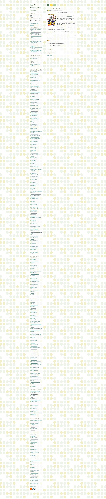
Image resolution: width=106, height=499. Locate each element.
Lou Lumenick (33, 250)
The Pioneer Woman (34, 439)
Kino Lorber (33, 275)
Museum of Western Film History (36, 420)
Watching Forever (34, 128)
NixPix (32, 121)
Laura (31, 16)
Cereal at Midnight (34, 115)
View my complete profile (34, 23)
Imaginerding (33, 315)
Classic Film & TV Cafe (35, 100)
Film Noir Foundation (34, 252)
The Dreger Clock (34, 408)
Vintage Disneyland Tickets (35, 321)
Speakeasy (33, 89)
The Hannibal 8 (33, 81)
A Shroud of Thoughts (34, 148)
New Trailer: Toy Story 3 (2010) (56, 10)
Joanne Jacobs (33, 474)
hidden (62, 29)
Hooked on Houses (34, 471)
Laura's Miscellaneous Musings (35, 7)
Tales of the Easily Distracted (36, 217)
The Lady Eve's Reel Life (35, 118)
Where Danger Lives (34, 240)
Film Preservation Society (35, 290)
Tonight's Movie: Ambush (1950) (36, 52)
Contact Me (32, 25)
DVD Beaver (33, 268)
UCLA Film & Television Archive (36, 361)
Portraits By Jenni (34, 173)
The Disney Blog (34, 312)
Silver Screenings (34, 124)
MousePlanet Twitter (34, 305)
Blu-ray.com (33, 269)
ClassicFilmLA (33, 386)
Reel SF (32, 239)
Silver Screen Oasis (34, 246)
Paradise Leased (34, 401)
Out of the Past (33, 77)
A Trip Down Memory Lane (35, 226)
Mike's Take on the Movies (35, 167)
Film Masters (33, 288)
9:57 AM (49, 49)
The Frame (33, 188)
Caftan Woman (33, 243)
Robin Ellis (33, 443)
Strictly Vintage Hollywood (35, 138)
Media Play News (34, 265)
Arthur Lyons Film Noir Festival (36, 379)
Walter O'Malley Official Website (36, 412)
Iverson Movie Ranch (34, 405)
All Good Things (33, 227)
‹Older (51, 55)
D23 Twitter (33, 343)
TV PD (32, 83)
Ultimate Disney (33, 309)
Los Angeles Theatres (34, 376)
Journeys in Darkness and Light (36, 131)
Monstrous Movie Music (35, 483)
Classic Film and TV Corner (35, 195)
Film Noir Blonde (34, 223)
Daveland (32, 327)
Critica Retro (33, 192)
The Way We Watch (34, 224)
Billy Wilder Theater (34, 363)
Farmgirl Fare (33, 436)
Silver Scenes (33, 132)
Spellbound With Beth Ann (35, 135)
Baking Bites (33, 440)
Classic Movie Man (34, 112)
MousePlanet (33, 303)
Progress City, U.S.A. (34, 322)
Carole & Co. (33, 163)
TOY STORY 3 (69, 16)
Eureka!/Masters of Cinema (35, 281)
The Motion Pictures (34, 186)
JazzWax (32, 464)
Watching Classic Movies (35, 86)
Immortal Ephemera (34, 134)
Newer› (48, 55)
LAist (32, 397)
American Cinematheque (35, 355)
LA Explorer (33, 395)
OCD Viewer (33, 201)
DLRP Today (33, 318)
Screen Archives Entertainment (36, 271)
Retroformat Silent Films (35, 374)
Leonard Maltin (33, 249)
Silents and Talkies (34, 211)
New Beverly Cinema (34, 370)
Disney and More (34, 319)
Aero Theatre (33, 358)
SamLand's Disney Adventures (36, 324)
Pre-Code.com (33, 129)
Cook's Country (33, 453)
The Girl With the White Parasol (36, 208)
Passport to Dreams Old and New (36, 328)
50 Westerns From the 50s (35, 80)
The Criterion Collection (35, 274)
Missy (51, 40)
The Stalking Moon (34, 210)
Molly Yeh (32, 446)
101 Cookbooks (33, 434)
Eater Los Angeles (34, 398)
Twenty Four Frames (34, 119)
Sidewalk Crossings (34, 111)
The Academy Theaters (35, 367)
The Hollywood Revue (34, 141)
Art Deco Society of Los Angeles (36, 392)
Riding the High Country (35, 84)
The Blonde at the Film (35, 174)
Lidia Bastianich (33, 450)
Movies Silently (33, 150)
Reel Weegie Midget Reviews (36, 194)
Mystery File (33, 467)
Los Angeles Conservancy (35, 391)
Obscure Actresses (34, 164)
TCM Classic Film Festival (35, 382)
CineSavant (33, 262)
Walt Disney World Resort (35, 347)
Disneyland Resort (34, 346)
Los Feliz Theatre (34, 360)
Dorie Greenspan (34, 449)
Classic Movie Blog (34, 213)
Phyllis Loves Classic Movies (36, 103)
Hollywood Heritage (34, 394)
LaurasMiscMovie (34, 58)
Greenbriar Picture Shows (35, 87)
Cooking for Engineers (34, 437)
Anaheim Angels (33, 414)
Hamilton (32, 293)
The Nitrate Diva (33, 144)
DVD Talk (32, 263)
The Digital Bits (33, 259)
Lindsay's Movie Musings (35, 205)
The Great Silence (34, 428)
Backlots (32, 151)
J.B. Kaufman (33, 177)
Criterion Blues (33, 182)
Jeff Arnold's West (34, 102)
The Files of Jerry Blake (35, 183)
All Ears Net (33, 302)
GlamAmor (33, 145)
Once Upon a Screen (34, 105)
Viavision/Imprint (34, 282)
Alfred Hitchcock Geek (34, 166)
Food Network (33, 455)
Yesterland (33, 306)
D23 (31, 341)
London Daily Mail (34, 468)
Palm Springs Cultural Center (36, 377)
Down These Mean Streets (35, 202)
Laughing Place (33, 308)
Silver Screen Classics (34, 176)
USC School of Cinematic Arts (36, 364)
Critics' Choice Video (34, 284)
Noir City (32, 380)
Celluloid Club (33, 220)
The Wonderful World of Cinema (36, 191)
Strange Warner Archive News (36, 32)
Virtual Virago (33, 171)
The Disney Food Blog (34, 316)
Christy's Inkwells (34, 147)
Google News (33, 486)
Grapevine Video (34, 287)
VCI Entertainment (34, 272)
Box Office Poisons (34, 157)
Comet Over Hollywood (35, 78)
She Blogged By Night (34, 207)
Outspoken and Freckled (35, 137)
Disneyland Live (33, 325)
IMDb (32, 253)
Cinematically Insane (34, 198)
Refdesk (32, 484)
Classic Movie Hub (34, 71)
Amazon (32, 294)
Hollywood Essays (34, 234)
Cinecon (32, 383)
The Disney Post (34, 338)
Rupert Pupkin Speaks (34, 153)
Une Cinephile (33, 221)
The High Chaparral (34, 481)
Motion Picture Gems (34, 229)
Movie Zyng (33, 291)
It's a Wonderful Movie (34, 480)
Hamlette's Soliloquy (34, 93)
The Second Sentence (34, 473)
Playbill (32, 461)
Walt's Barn (33, 337)
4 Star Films (33, 96)
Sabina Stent (33, 189)
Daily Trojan (33, 415)
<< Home (49, 53)
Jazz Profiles (33, 465)
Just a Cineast (33, 122)
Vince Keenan (33, 160)
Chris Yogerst (33, 185)
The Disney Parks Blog (35, 344)
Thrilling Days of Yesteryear (35, 230)
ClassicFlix (33, 66)
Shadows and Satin (34, 90)
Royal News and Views (35, 470)
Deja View (32, 331)
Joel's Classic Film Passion (35, 154)
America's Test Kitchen (35, 452)
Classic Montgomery (34, 74)
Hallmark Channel (34, 477)
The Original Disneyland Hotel (36, 334)
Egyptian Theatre (34, 357)
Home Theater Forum (34, 266)
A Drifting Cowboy (34, 179)
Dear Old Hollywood (34, 237)
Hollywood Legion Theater (35, 373)
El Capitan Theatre (34, 340)
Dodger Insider (33, 411)
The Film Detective (34, 278)
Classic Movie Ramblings (35, 99)
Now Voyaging (33, 214)
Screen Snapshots (34, 204)
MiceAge (32, 300)
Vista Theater (33, 371)
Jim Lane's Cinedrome (34, 236)
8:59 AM (54, 34)
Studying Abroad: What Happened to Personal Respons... (35, 45)
